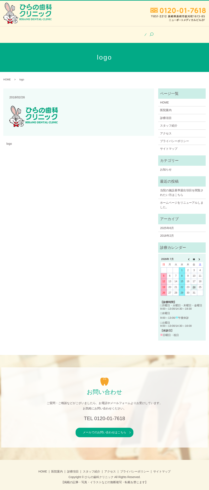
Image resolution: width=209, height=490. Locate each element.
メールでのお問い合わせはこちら (104, 428)
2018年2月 (167, 232)
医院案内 (67, 32)
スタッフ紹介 (122, 32)
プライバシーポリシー (174, 137)
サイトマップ (168, 145)
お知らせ (166, 166)
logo (9, 140)
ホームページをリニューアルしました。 (181, 201)
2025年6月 (167, 224)
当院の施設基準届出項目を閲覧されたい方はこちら (181, 189)
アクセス (151, 32)
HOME (43, 32)
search (173, 33)
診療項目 (93, 32)
